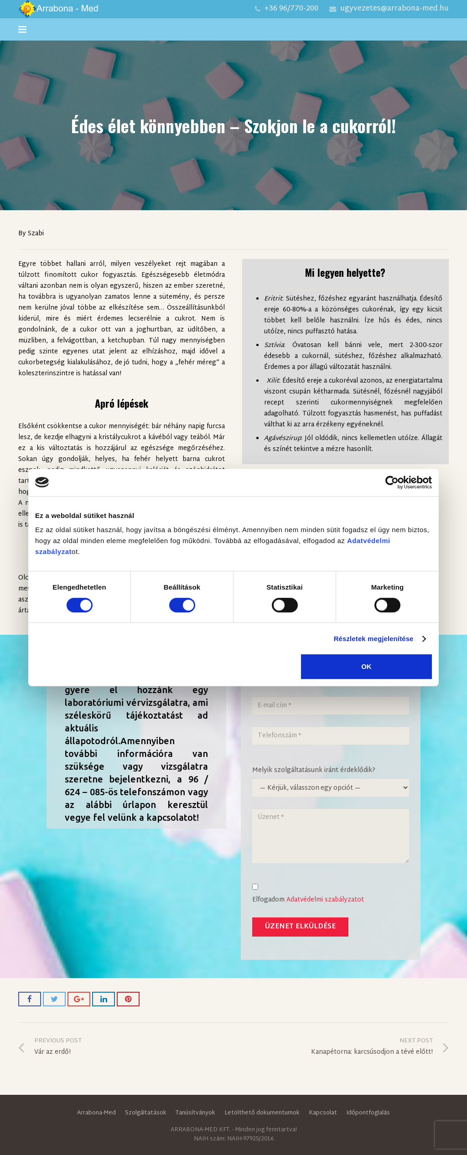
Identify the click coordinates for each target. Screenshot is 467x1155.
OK (366, 666)
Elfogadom (316, 895)
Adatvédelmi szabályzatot (325, 900)
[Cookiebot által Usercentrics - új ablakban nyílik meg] (392, 482)
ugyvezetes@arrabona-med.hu (394, 9)
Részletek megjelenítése (374, 638)
